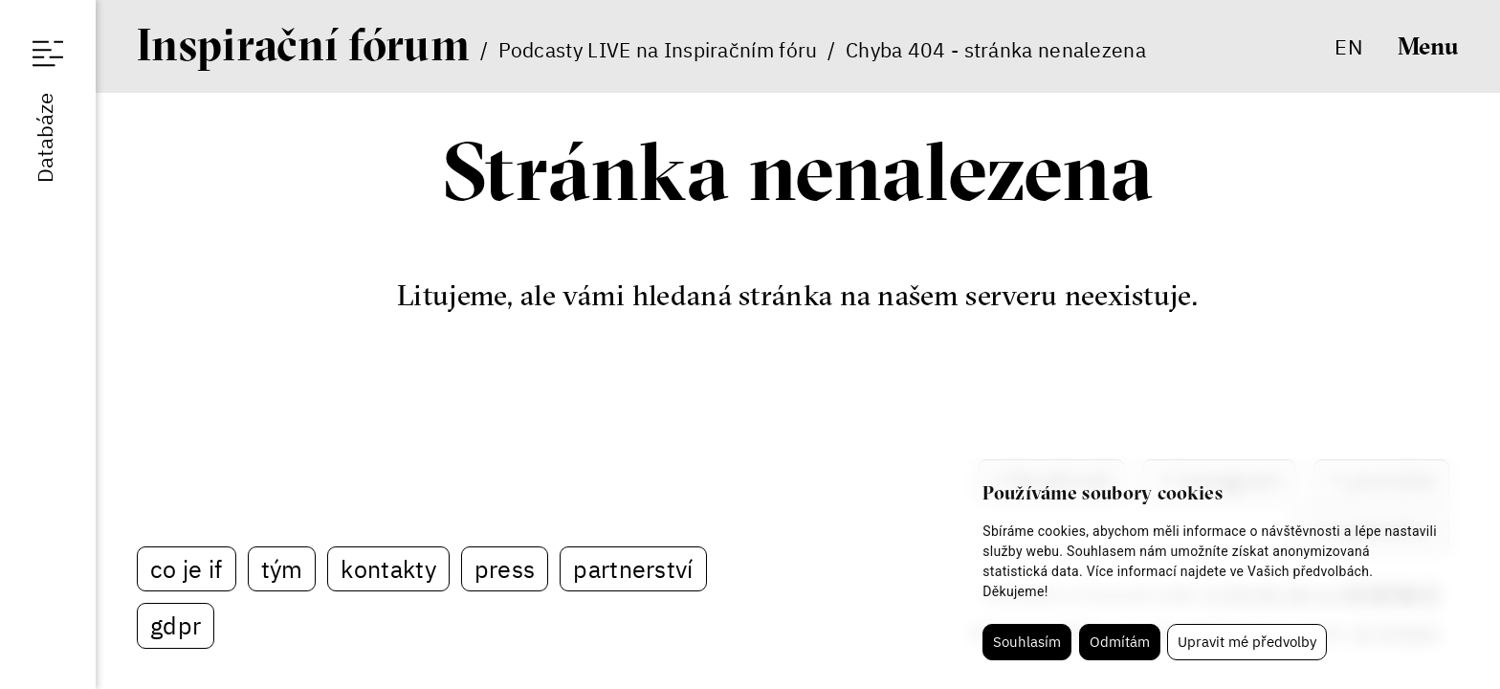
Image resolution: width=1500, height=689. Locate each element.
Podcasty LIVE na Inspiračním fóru (658, 49)
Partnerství (633, 569)
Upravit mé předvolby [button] (1247, 642)
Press (505, 569)
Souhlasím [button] (1027, 642)
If (303, 44)
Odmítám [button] (1120, 642)
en (1349, 46)
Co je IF (186, 569)
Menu (1428, 46)
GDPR (175, 625)
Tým (282, 569)
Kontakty (388, 569)
